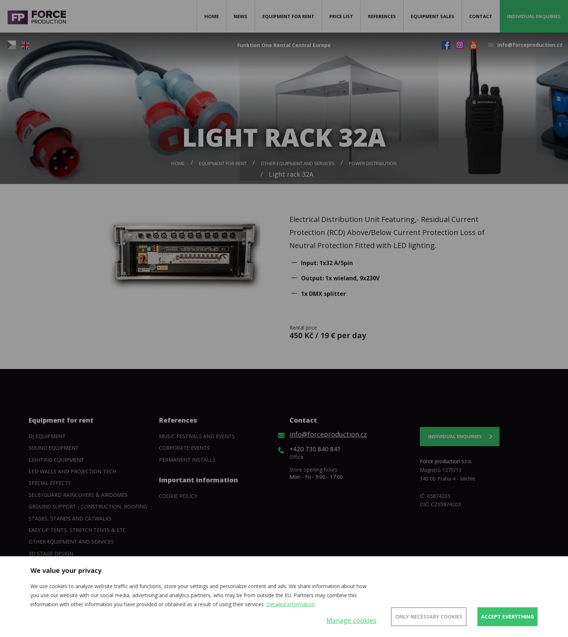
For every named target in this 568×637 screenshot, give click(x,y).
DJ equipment (47, 436)
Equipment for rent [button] (288, 16)
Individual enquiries (534, 16)
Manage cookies (351, 620)
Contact (480, 16)
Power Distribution (373, 163)
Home (211, 16)
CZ (11, 45)
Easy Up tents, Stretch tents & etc (77, 530)
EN (25, 45)
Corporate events (184, 447)
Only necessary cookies (428, 616)
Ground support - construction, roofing (88, 506)
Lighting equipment (56, 459)
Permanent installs (187, 459)
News (240, 16)
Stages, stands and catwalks (70, 518)
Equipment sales (432, 16)
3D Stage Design (51, 553)
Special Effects (50, 482)
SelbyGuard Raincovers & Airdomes (78, 494)
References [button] (382, 16)
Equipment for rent (223, 163)
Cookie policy (178, 496)
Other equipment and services (298, 163)
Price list (341, 16)
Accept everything (507, 616)
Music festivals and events (197, 436)
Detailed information (290, 604)
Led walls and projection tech (72, 471)
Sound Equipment (54, 447)
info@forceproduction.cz (530, 44)
